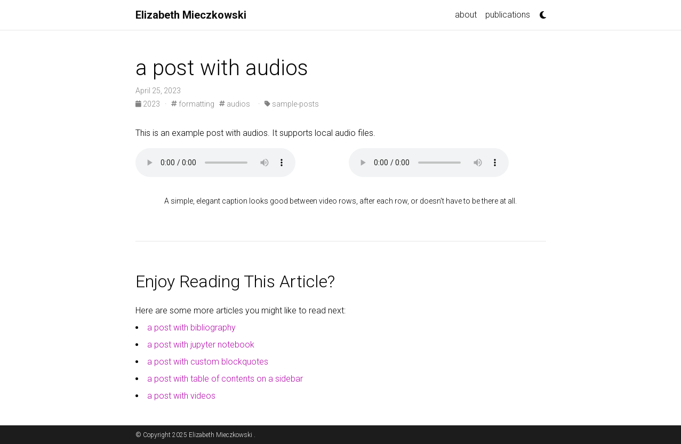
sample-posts (292, 104)
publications (507, 15)
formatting (192, 104)
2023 (148, 104)
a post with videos (181, 396)
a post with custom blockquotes (207, 362)
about (466, 15)
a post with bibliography (191, 327)
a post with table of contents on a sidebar (225, 379)
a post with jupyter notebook (200, 345)
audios (234, 104)
